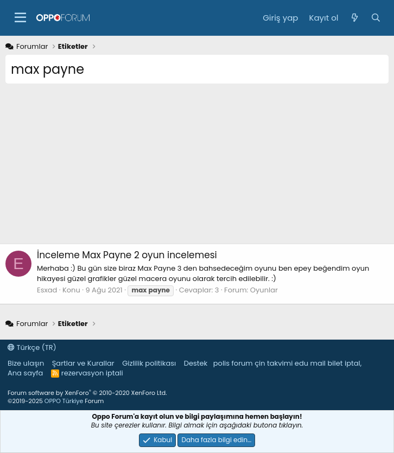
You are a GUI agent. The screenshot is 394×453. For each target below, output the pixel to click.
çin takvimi (274, 363)
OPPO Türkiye (64, 401)
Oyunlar (264, 290)
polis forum (233, 363)
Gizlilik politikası (149, 363)
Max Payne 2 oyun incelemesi (127, 254)
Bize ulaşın (26, 363)
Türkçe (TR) (32, 347)
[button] (20, 18)
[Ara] (375, 17)
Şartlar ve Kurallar (83, 363)
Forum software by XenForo (87, 392)
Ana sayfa (25, 373)
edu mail (310, 363)
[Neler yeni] (354, 17)
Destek (196, 363)
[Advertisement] (197, 168)
